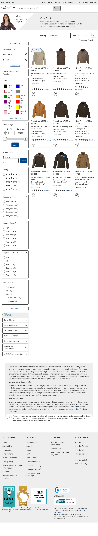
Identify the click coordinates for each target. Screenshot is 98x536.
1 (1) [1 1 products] (7, 261)
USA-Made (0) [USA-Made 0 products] (11, 301)
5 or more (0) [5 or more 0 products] (11, 271)
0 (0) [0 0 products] (7, 257)
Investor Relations (10, 458)
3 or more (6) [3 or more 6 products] (11, 268)
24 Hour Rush (46, 2)
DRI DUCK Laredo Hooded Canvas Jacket (84, 128)
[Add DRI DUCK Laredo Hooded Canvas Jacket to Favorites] (77, 144)
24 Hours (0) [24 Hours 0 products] (11, 202)
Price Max (21, 129)
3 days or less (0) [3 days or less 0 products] (12, 209)
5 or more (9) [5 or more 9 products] (11, 238)
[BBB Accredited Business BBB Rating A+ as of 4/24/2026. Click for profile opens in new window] (65, 500)
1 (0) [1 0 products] (7, 228)
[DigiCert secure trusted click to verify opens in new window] (63, 489)
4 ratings (70, 89)
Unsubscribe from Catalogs (10, 477)
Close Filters (15, 43)
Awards (29, 446)
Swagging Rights (34, 469)
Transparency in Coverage (33, 474)
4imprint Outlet (81, 460)
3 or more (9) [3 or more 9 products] (11, 235)
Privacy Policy (8, 461)
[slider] (5, 138)
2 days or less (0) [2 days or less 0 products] (12, 205)
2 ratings (69, 190)
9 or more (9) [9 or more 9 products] (11, 245)
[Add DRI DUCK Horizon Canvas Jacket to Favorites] (33, 195)
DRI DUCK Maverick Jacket (62, 127)
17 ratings (78, 89)
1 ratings (47, 89)
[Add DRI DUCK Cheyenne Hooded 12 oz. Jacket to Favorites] (77, 94)
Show (74, 35)
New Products (74, 2)
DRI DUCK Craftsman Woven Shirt (41, 75)
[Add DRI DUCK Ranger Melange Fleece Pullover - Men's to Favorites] (77, 195)
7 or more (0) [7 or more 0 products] (11, 275)
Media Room (32, 458)
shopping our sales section (68, 409)
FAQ (28, 454)
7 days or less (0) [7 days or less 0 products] (12, 216)
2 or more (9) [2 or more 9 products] (11, 231)
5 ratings (92, 140)
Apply (15, 145)
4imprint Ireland (81, 454)
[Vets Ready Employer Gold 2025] (23, 494)
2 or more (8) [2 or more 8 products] (11, 264)
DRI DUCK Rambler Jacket (62, 177)
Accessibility (7, 446)
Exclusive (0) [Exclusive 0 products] (10, 287)
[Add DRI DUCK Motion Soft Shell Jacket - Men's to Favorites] (33, 144)
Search (56, 8)
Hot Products (60, 2)
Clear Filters (15, 65)
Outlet (93, 2)
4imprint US (79, 442)
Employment (8, 454)
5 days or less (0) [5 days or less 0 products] (12, 212)
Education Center (33, 442)
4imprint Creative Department (57, 443)
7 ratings (48, 140)
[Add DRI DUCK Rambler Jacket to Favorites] (55, 195)
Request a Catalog (34, 465)
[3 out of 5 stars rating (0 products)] (14, 182)
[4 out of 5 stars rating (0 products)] (14, 178)
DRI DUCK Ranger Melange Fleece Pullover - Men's (84, 178)
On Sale (85, 2)
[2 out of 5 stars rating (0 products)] (14, 186)
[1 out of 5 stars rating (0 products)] (14, 189)
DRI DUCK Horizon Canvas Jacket (40, 178)
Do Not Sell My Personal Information (12, 467)
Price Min (9, 129)
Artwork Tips (56, 448)
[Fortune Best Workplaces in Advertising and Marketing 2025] (9, 494)
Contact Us (7, 450)
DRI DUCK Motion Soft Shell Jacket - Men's (41, 128)
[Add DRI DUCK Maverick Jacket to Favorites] (55, 144)
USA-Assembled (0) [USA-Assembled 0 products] (13, 298)
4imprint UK (79, 450)
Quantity (7, 157)
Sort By (43, 35)
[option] (9, 86)
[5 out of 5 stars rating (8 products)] (14, 174)
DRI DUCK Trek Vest (60, 74)
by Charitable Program (60, 453)
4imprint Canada (81, 446)
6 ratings (70, 140)
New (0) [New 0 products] (9, 291)
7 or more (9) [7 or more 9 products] (11, 242)
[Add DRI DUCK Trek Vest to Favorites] (55, 94)
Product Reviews (33, 461)
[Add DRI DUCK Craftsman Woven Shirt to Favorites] (33, 94)
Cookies (6, 472)
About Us (6, 442)
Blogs (29, 450)
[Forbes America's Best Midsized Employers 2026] (39, 494)
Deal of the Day (81, 464)
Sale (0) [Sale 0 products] (9, 294)
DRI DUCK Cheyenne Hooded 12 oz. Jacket (85, 75)
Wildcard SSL (59, 495)
